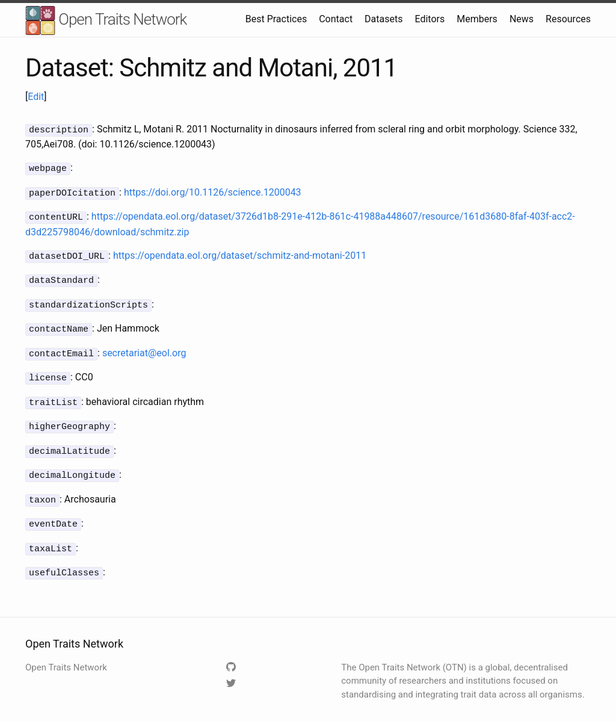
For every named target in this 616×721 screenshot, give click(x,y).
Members (477, 19)
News (522, 19)
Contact (336, 19)
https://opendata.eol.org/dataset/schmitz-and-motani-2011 (239, 252)
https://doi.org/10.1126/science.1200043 (212, 190)
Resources (568, 19)
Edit (36, 96)
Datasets (383, 19)
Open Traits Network (105, 20)
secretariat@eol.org (144, 345)
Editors (429, 19)
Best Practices (276, 19)
